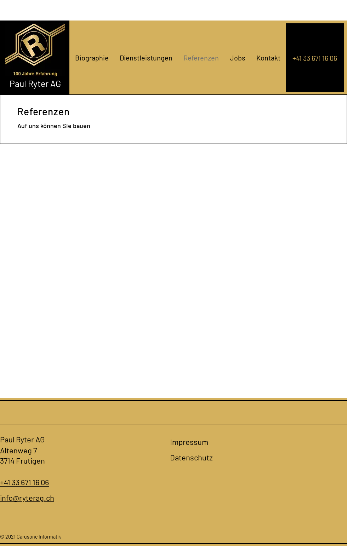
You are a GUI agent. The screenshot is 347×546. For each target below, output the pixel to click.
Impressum (189, 441)
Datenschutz (191, 457)
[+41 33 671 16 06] (315, 57)
